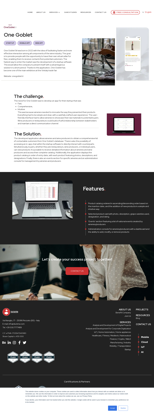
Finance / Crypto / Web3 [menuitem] (120, 339)
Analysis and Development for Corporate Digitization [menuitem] (108, 328)
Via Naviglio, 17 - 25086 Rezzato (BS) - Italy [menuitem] (21, 320)
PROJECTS (142, 309)
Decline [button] (123, 408)
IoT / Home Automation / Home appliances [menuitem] (112, 332)
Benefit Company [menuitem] (123, 312)
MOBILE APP (25, 43)
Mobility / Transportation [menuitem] (120, 346)
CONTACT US (77, 271)
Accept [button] (112, 408)
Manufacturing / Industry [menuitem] (120, 342)
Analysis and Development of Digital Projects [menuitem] (112, 325)
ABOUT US (125, 309)
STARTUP (10, 43)
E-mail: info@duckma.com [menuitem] (14, 324)
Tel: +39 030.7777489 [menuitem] (12, 327)
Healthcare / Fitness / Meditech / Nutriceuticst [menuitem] (111, 335)
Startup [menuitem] (128, 349)
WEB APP (39, 43)
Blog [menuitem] (138, 318)
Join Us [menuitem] (127, 316)
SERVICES (125, 322)
